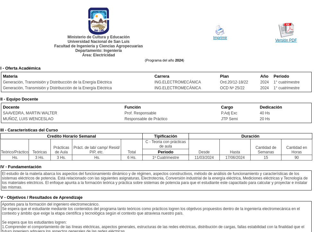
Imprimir (220, 37)
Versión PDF (286, 40)
